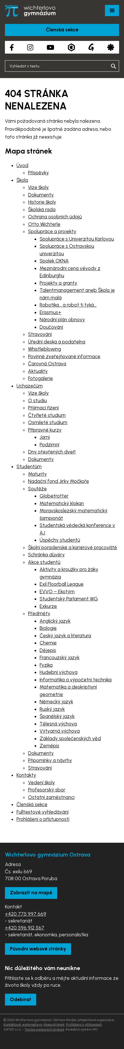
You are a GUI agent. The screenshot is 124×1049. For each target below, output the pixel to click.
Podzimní (49, 444)
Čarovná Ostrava (47, 363)
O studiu (37, 400)
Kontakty (26, 775)
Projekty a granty (58, 283)
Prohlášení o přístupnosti (42, 819)
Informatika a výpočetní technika (76, 680)
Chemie (48, 643)
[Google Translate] (91, 47)
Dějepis (48, 650)
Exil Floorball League (62, 584)
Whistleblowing (44, 349)
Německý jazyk (56, 701)
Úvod (22, 165)
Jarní (45, 437)
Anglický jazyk (55, 621)
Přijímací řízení (43, 408)
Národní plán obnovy (62, 319)
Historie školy (42, 202)
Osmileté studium (47, 422)
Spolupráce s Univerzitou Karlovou (77, 239)
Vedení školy (41, 782)
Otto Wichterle (44, 224)
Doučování (51, 327)
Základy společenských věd (70, 738)
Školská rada (41, 209)
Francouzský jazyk (59, 657)
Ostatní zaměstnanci (51, 797)
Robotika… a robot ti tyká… (68, 305)
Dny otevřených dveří (51, 452)
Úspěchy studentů (60, 540)
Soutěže (37, 489)
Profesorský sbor (46, 790)
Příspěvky (38, 172)
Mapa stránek (53, 1024)
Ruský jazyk (52, 709)
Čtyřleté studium (47, 415)
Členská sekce (62, 30)
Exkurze (48, 606)
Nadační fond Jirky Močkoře (58, 481)
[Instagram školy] (30, 47)
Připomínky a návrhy (50, 760)
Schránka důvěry (46, 554)
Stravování (40, 334)
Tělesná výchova (58, 724)
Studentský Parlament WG (69, 599)
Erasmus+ (50, 312)
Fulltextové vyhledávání (42, 812)
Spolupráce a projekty (52, 231)
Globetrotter (54, 496)
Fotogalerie (40, 378)
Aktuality (38, 371)
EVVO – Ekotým (57, 591)
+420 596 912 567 (24, 928)
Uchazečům (29, 386)
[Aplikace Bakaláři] (71, 47)
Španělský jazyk (57, 716)
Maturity (37, 474)
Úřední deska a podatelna (56, 342)
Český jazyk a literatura (65, 635)
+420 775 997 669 (25, 914)
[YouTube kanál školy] (50, 47)
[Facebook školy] (12, 47)
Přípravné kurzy (45, 430)
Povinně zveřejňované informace (64, 356)
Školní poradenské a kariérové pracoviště (72, 547)
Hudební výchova (58, 672)
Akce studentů (44, 562)
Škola (22, 180)
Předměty (39, 613)
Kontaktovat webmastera (22, 1024)
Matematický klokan (62, 503)
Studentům (29, 466)
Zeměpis (49, 746)
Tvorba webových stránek (44, 1029)
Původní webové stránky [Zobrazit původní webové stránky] (38, 949)
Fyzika (46, 665)
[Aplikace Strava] (110, 47)
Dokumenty (41, 195)
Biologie (48, 628)
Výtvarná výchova (60, 731)
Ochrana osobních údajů (55, 217)
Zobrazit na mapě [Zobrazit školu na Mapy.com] (31, 892)
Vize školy (38, 187)
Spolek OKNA (54, 261)
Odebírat (20, 999)
